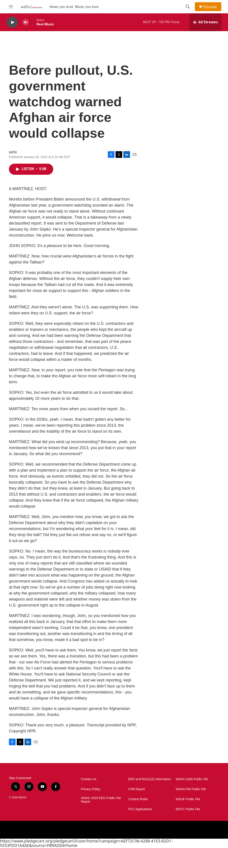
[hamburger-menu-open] (11, 6)
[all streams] (205, 22)
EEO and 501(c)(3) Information (149, 779)
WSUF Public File (188, 799)
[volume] (25, 22)
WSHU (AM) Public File (192, 779)
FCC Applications (140, 809)
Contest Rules (138, 799)
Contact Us (88, 779)
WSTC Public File (188, 809)
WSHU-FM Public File (191, 789)
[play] (12, 22)
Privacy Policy (90, 789)
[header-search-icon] (187, 7)
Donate (210, 6)
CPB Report (136, 789)
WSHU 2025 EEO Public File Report (101, 799)
